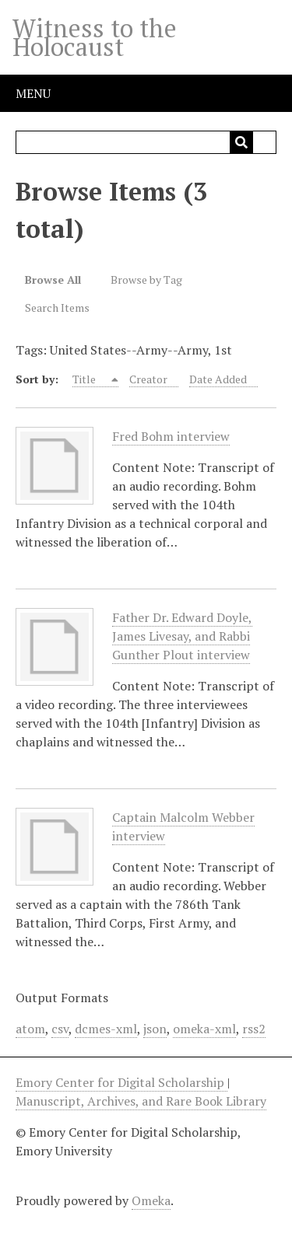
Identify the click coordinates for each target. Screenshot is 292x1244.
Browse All (53, 279)
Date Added (218, 379)
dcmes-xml (106, 1028)
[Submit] (241, 142)
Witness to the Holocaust (94, 37)
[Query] (146, 142)
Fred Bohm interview (171, 437)
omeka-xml (204, 1028)
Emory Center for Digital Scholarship (121, 1082)
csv (60, 1028)
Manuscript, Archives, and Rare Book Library (141, 1100)
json (155, 1028)
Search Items (57, 307)
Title (85, 379)
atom (30, 1028)
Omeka (151, 1200)
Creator (148, 379)
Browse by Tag (146, 279)
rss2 (254, 1028)
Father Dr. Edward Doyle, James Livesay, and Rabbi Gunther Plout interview (182, 636)
